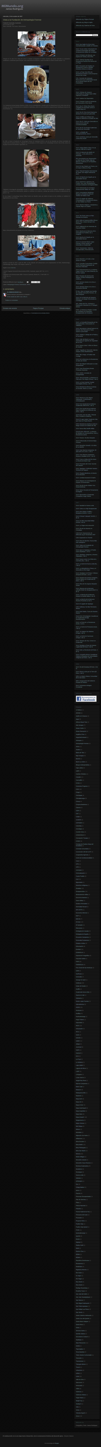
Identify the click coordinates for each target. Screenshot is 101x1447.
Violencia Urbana (81, 1394)
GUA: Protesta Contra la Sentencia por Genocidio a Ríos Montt (86, 102)
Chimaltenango (80, 798)
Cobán (78, 816)
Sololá (78, 1346)
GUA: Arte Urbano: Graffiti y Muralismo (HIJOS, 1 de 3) (84, 512)
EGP (77, 916)
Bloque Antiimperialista (82, 765)
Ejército (78, 919)
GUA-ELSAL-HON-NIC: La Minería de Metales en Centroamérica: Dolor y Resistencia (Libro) (87, 433)
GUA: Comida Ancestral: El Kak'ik (85, 477)
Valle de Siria (80, 1379)
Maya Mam (79, 1114)
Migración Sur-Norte (82, 1135)
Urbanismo (79, 1370)
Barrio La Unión (80, 762)
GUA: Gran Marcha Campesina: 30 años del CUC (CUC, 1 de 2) (86, 450)
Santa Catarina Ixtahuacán (83, 1315)
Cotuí (77, 861)
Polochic (78, 1208)
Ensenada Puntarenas (82, 940)
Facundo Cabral (80, 958)
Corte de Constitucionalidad (84, 858)
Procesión (79, 1218)
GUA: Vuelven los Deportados (84, 98)
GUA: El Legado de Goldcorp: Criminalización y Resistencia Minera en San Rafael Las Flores (86, 200)
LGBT (77, 1071)
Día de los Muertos (81, 897)
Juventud (78, 1047)
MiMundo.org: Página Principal (85, 19)
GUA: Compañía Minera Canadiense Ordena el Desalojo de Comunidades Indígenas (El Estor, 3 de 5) (86, 656)
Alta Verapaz (79, 725)
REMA (78, 1254)
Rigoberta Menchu (81, 1269)
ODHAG (78, 1178)
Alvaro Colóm (80, 728)
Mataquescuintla (80, 1093)
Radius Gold (79, 1245)
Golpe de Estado (81, 986)
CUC (77, 879)
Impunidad (79, 1022)
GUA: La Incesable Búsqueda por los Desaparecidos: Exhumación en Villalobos (86, 323)
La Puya (78, 1059)
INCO (77, 1025)
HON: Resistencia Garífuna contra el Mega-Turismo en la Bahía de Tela (86, 424)
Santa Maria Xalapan (82, 1321)
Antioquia (78, 740)
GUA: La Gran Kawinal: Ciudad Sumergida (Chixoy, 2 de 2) (85, 383)
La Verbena (79, 1062)
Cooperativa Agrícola (82, 855)
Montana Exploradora (82, 1166)
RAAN (78, 1239)
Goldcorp (78, 983)
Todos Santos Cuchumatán (84, 1355)
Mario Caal (79, 1086)
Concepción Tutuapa (82, 838)
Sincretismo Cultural (82, 1336)
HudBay (78, 1013)
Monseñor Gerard (81, 1160)
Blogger (57, 1443)
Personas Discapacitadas (83, 1196)
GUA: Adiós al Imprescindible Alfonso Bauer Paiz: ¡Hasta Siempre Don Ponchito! (87, 222)
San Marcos (79, 1300)
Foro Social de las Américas (84, 967)
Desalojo (78, 888)
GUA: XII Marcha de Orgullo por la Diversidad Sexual (86, 177)
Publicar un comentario (11, 300)
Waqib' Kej (79, 1401)
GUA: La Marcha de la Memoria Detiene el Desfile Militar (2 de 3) (85, 595)
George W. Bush (81, 980)
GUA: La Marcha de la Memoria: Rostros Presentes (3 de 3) (85, 600)
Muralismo (79, 1169)
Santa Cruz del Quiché (82, 1318)
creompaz (79, 870)
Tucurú (78, 1367)
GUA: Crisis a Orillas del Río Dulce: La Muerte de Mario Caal (86, 460)
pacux (77, 1190)
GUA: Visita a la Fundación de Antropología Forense (84, 546)
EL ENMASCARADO (13, 292)
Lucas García (80, 1077)
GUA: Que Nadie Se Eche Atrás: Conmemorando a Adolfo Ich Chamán (87, 45)
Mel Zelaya (79, 1126)
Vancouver (79, 1382)
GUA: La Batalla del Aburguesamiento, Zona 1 (83, 133)
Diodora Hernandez (81, 903)
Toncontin (79, 1358)
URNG (78, 1373)
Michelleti (78, 1132)
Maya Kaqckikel (80, 1111)
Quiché (78, 1236)
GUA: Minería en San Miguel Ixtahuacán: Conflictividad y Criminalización (84, 399)
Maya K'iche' (79, 1105)
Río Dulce (79, 1272)
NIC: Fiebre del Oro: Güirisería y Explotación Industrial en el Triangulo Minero (86, 305)
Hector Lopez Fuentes (82, 1001)
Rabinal (78, 1242)
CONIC (78, 841)
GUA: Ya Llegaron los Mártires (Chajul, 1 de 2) (85, 632)
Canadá (78, 777)
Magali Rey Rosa (81, 1080)
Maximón (78, 1096)
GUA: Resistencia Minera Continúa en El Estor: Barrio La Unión (86, 387)
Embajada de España (82, 934)
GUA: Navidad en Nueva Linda (85, 505)
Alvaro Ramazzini (81, 731)
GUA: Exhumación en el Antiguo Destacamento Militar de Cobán (85, 188)
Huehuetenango (80, 1016)
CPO (77, 864)
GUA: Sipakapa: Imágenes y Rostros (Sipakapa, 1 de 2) (86, 555)
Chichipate (79, 795)
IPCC (77, 1032)
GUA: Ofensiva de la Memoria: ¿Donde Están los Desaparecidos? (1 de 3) (87, 590)
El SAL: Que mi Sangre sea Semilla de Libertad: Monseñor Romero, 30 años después (86, 293)
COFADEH (79, 823)
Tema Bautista (80, 1352)
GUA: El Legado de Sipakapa (84, 604)
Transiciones (79, 1361)
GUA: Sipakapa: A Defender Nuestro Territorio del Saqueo (86, 469)
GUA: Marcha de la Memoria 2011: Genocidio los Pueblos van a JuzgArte (86, 232)
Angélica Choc (80, 734)
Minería (78, 1154)
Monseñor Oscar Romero (83, 1163)
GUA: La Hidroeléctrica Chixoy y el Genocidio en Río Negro (86, 569)
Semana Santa (80, 1330)
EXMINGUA (79, 952)
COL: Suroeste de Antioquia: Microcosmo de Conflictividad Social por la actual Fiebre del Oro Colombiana (86, 80)
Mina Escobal (80, 1141)
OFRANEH (79, 1181)
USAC (78, 1376)
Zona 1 (78, 1416)
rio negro (78, 1275)
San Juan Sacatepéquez (83, 1297)
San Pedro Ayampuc (82, 1306)
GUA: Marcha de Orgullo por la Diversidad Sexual (85, 238)
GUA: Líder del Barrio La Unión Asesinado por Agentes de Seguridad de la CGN (87, 341)
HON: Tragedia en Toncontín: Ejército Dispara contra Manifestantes (87, 350)
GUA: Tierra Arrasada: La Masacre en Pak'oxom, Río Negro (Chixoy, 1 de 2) (87, 378)
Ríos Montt (79, 1285)
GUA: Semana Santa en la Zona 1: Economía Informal (86, 287)
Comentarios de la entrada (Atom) (40, 313)
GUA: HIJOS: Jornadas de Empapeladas (83, 373)
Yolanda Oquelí (80, 1413)
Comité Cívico (80, 832)
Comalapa (79, 829)
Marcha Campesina (81, 1083)
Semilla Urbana (80, 1333)
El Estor (78, 922)
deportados (79, 882)
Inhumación (79, 1028)
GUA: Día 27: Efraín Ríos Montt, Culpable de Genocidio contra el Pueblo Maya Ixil (85, 107)
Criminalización (80, 873)
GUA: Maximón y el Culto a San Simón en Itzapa (85, 259)
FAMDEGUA (79, 964)
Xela (77, 1407)
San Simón (79, 1312)
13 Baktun (79, 710)
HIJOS (78, 1007)
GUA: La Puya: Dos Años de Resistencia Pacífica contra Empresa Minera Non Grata (86, 73)
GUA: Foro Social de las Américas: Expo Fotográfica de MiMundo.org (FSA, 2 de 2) (86, 410)
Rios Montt (79, 1282)
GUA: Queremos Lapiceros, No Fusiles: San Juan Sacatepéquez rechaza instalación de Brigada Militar (87, 183)
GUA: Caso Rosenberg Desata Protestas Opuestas (85, 369)
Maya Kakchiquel (81, 1108)
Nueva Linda (79, 1175)
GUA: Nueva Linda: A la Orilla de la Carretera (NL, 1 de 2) (86, 560)
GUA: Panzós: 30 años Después (85, 438)
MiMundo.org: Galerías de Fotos (85, 25)
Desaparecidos (80, 891)
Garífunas (79, 974)
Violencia (78, 1391)
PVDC (78, 1230)
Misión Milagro (80, 1157)
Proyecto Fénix (80, 1221)
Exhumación (23, 284)
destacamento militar (82, 894)
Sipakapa (78, 1340)
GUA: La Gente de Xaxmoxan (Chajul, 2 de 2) (84, 636)
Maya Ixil (78, 1102)
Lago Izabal (79, 1065)
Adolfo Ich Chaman (81, 716)
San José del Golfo (81, 1294)
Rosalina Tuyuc (80, 1291)
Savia (77, 1327)
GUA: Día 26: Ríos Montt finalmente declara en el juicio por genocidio (86, 113)
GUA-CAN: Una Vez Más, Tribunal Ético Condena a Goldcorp (86, 415)
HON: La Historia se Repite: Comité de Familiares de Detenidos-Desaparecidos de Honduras (86, 311)
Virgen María (79, 1397)
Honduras (79, 1010)
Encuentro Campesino (82, 937)
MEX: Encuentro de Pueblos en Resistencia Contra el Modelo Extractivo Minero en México (85, 67)
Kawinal (78, 1053)
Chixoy (78, 801)
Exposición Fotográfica (82, 955)
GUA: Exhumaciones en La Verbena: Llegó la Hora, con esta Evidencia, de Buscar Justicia (87, 271)
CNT (77, 813)
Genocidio (79, 977)
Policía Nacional (80, 1205)
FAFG (28, 284)
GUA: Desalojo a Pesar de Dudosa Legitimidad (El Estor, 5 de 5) (86, 646)
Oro (77, 1184)
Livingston (79, 1074)
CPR (77, 867)
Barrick (78, 758)
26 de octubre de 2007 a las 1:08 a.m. (17, 296)
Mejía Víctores (80, 1123)
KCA (77, 1056)
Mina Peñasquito (81, 1147)
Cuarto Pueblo (80, 876)
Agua (77, 719)
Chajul (78, 792)
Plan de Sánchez (81, 1199)
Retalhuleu (79, 1266)
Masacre (78, 1089)
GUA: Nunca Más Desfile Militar (85, 428)
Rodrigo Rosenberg (81, 1288)
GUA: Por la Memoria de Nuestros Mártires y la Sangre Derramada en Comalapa (86, 299)
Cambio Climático (81, 774)
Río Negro (79, 1279)
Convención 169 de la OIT (83, 852)
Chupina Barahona (81, 804)
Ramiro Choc (80, 1251)
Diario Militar (79, 900)
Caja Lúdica (79, 768)
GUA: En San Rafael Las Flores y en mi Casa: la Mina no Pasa (86, 167)
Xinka (77, 1410)
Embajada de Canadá (82, 931)
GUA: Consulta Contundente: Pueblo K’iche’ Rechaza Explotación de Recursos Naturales (86, 265)
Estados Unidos (80, 943)
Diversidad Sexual (81, 906)
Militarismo (79, 1138)
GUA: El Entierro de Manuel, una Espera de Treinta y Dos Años (85, 55)
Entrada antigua (65, 308)
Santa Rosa (79, 1324)
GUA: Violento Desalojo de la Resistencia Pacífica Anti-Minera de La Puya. (86, 61)
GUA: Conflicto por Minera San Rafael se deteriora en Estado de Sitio (87, 117)
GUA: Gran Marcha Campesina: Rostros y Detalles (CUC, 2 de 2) (85, 455)
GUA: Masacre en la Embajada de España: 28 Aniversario (86, 481)
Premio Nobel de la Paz (83, 1211)
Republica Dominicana (82, 1260)
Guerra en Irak (80, 995)
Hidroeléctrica (80, 1004)
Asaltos (78, 749)
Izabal (77, 1041)
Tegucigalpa (79, 1349)
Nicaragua (79, 1172)
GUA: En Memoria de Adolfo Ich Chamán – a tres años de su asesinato (85, 154)
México (78, 1129)
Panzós (78, 1193)
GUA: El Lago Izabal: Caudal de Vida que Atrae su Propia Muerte (86, 420)
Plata (77, 1202)
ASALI (78, 746)
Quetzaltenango (80, 1233)
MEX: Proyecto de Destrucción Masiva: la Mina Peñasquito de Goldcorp (85, 277)
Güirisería (79, 998)
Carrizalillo (79, 780)
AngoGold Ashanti (81, 737)
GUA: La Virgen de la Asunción (85, 525)
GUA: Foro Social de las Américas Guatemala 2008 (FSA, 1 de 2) (86, 404)
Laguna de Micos (81, 1068)
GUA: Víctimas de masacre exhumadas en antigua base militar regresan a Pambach (86, 94)
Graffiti (78, 989)
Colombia (78, 826)
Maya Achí (79, 1099)
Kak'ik (77, 1050)
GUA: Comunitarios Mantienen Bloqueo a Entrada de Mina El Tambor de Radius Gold (85, 194)
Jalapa (78, 1044)
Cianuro (78, 807)
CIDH (77, 810)
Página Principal (38, 308)
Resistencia (79, 1263)
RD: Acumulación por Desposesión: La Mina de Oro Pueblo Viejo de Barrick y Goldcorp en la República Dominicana (86, 161)
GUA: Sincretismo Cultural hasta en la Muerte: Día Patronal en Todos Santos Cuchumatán (87, 330)
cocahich (78, 819)
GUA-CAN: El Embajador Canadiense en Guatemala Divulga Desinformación (87, 617)
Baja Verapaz (80, 755)
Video (77, 1388)
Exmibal (78, 949)
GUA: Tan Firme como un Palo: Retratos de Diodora (85, 216)
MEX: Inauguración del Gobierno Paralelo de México (85, 681)
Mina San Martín (81, 1150)
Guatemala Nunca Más (82, 992)
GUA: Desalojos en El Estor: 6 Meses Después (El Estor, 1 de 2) (87, 573)
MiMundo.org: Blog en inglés (84, 22)
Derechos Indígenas (82, 885)
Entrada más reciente (10, 308)
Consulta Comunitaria (82, 849)
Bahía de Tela (80, 752)
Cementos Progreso (82, 786)
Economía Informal (81, 913)
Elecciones (79, 928)
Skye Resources (80, 1343)
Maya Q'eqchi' (80, 1117)
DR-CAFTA (79, 910)
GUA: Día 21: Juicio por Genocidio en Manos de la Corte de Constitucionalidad (87, 123)
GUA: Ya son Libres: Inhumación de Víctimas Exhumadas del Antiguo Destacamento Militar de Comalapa (86, 50)
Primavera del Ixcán (82, 1215)
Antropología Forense (13, 284)
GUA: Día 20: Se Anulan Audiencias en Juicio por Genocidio (86, 128)
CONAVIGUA (80, 835)
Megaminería (80, 1120)
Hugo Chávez (80, 1019)
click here (13, 267)
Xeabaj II (78, 1404)
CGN (77, 789)
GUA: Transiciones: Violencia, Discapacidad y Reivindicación (85, 248)
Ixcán (77, 1035)
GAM (77, 971)
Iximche (78, 1038)
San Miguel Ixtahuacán (82, 1303)
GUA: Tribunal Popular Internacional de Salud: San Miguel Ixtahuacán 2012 (86, 172)
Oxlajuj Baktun (80, 1187)
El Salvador (79, 925)
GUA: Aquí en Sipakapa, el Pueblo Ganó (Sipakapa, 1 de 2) (86, 550)
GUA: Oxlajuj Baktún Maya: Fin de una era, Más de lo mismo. (86, 148)
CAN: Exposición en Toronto (84, 537)
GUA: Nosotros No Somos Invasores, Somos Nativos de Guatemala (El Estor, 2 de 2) (87, 579)
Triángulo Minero (81, 1364)
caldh (77, 771)
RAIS (77, 1248)
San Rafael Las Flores (82, 1309)
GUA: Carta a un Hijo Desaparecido (86, 508)
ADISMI (78, 713)
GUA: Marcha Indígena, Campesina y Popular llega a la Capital (87, 205)
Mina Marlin (79, 1144)
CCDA (78, 783)
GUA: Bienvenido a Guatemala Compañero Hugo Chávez (85, 495)
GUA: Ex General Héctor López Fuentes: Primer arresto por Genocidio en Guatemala (85, 243)
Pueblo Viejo (79, 1224)
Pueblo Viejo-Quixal (81, 1227)
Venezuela (79, 1385)
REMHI (78, 1257)
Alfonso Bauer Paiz (81, 722)
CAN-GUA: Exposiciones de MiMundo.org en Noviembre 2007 (85, 533)
